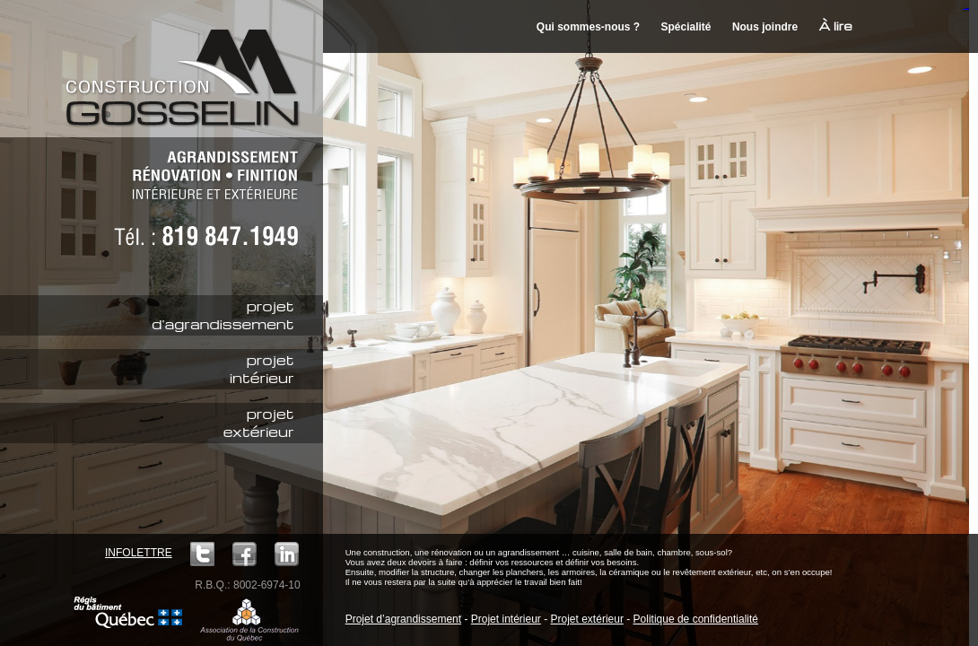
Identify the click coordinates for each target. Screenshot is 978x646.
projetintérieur (262, 369)
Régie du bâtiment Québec (128, 612)
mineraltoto (967, 9)
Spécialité (686, 27)
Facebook (244, 554)
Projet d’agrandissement (403, 619)
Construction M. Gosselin (188, 67)
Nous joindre (765, 27)
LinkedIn (287, 554)
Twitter (202, 554)
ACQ (249, 619)
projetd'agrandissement (222, 315)
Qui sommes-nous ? (588, 27)
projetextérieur (258, 423)
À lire (835, 25)
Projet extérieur (587, 619)
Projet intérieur (506, 619)
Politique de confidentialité (695, 619)
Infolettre (138, 552)
